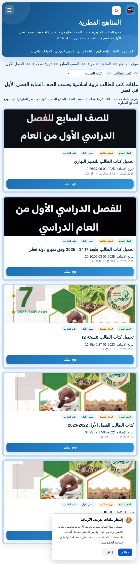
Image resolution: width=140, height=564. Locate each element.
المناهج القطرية (100, 22)
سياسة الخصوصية (112, 542)
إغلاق (110, 552)
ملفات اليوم (102, 51)
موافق (125, 552)
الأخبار (115, 51)
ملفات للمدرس (85, 51)
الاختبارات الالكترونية (41, 51)
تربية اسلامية (42, 64)
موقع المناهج (128, 64)
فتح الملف (70, 184)
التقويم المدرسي (64, 51)
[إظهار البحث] (116, 10)
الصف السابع (69, 64)
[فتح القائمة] (9, 9)
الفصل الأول (15, 64)
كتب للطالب (69, 153)
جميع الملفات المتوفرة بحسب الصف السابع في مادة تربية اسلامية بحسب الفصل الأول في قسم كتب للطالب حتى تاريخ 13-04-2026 (70, 35)
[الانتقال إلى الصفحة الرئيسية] (130, 10)
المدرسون (127, 51)
